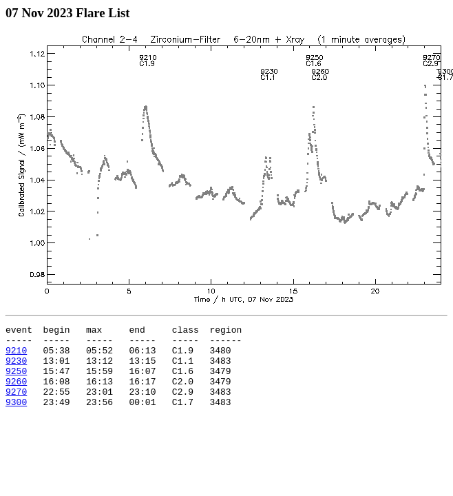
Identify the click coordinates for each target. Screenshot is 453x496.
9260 (16, 393)
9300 (16, 418)
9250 (16, 381)
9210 (16, 356)
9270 (16, 406)
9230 (16, 368)
